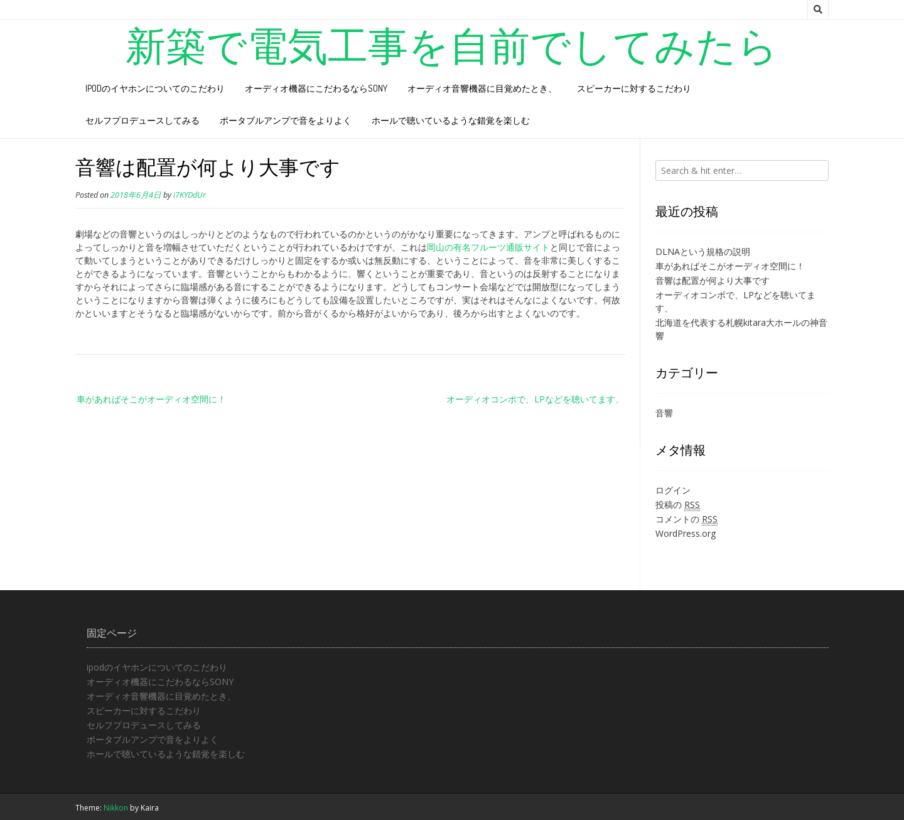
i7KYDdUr (189, 195)
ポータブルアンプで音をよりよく (286, 120)
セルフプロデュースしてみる (142, 120)
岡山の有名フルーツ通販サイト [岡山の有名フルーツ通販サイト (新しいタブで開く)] (488, 247)
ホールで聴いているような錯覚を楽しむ (451, 120)
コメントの (686, 519)
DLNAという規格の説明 (702, 251)
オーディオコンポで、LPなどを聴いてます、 (535, 399)
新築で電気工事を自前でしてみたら (452, 44)
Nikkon (116, 807)
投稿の (677, 505)
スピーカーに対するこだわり (634, 88)
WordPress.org (685, 533)
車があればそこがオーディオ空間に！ (151, 399)
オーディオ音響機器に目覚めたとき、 (482, 88)
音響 (664, 413)
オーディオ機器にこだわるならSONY (316, 88)
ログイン (673, 490)
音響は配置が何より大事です (712, 280)
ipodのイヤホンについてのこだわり (155, 88)
